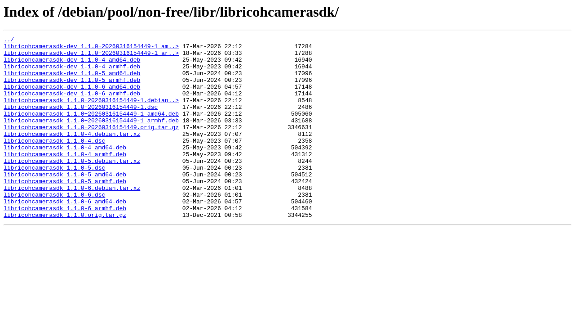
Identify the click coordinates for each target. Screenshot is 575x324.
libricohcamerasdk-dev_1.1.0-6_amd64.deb (72, 97)
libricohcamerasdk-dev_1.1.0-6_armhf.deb (72, 105)
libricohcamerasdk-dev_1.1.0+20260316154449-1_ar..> (91, 57)
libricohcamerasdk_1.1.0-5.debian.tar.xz (72, 186)
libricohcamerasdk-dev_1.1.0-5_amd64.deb (72, 81)
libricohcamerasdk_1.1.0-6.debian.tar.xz (72, 219)
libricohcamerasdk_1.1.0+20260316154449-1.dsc (81, 121)
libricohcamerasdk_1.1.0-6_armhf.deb (65, 243)
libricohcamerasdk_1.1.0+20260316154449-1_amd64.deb (91, 130)
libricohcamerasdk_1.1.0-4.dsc (54, 162)
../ (9, 40)
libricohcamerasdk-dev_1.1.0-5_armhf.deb (72, 89)
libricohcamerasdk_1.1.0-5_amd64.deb (65, 202)
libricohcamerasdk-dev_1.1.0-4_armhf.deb (72, 73)
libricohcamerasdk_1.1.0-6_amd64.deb (65, 235)
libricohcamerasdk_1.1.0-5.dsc (54, 194)
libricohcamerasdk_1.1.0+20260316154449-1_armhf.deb (91, 138)
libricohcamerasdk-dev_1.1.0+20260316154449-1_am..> (91, 49)
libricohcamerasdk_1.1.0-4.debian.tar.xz (72, 154)
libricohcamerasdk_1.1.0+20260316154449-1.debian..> (91, 113)
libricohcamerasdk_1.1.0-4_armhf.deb (65, 178)
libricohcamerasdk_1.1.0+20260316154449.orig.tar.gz (91, 146)
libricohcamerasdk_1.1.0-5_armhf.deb (65, 211)
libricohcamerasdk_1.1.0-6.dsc (54, 227)
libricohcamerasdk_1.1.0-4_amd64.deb (65, 170)
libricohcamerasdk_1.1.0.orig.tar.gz (65, 251)
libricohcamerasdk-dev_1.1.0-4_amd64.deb (72, 65)
